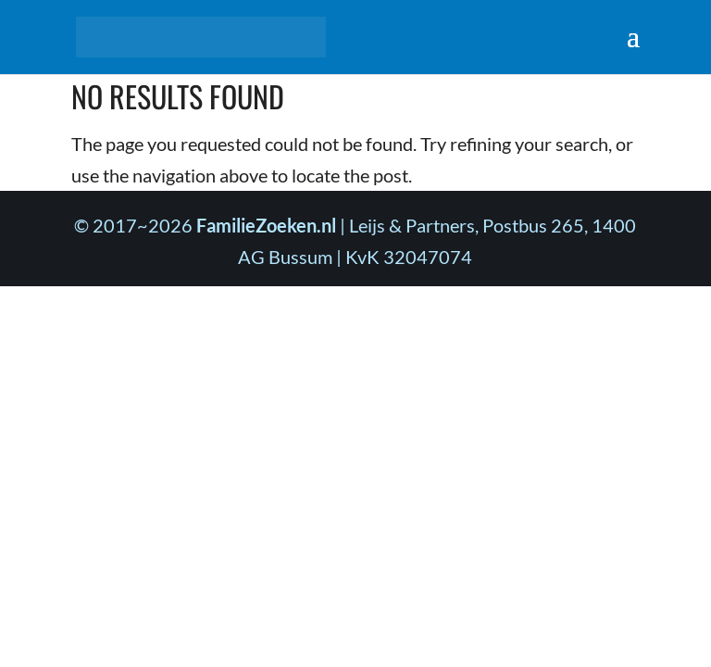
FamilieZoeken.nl (266, 225)
